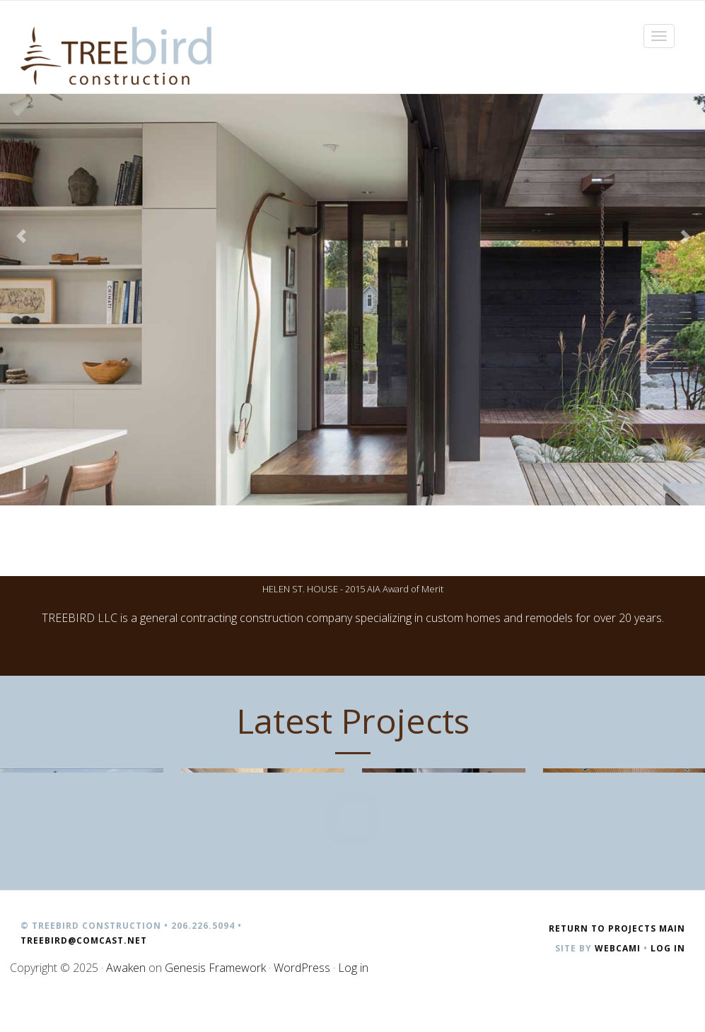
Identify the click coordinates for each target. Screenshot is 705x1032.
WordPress (302, 967)
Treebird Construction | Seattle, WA (116, 56)
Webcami (618, 948)
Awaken (126, 967)
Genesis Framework (215, 967)
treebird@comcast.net (84, 940)
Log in (668, 948)
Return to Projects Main (617, 928)
